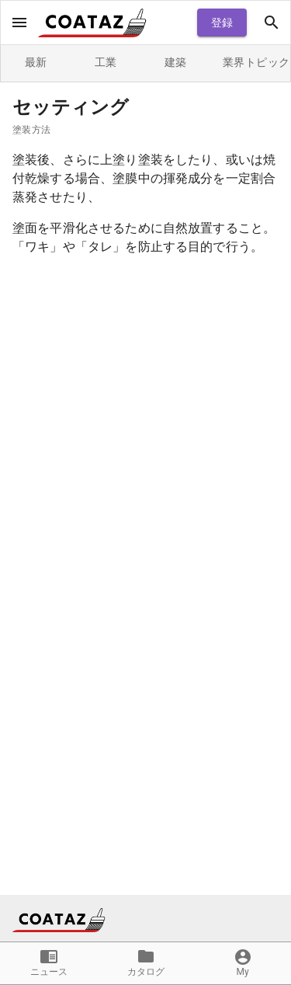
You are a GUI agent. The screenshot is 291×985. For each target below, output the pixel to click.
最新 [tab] (36, 63)
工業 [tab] (105, 63)
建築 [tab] (175, 63)
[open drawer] (19, 22)
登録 (222, 23)
